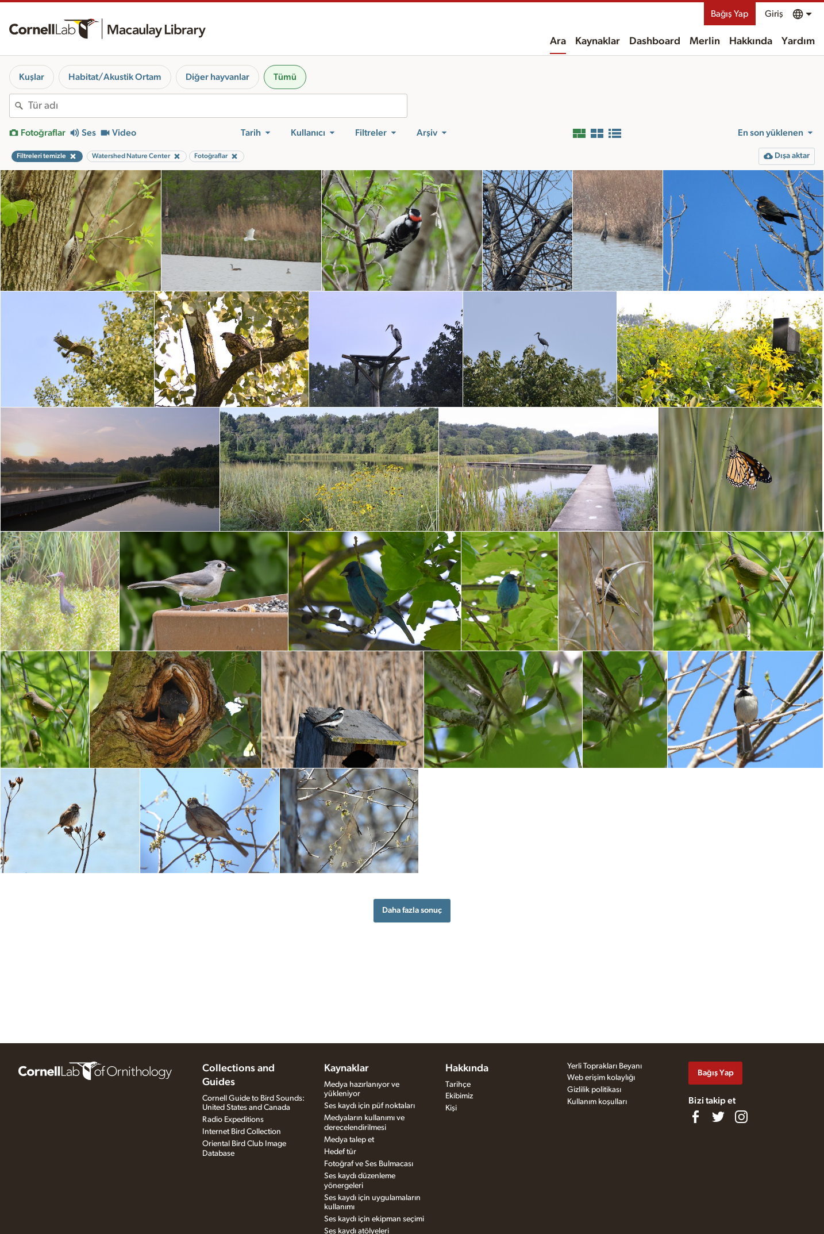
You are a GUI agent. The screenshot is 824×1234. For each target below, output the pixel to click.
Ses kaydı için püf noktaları (369, 1106)
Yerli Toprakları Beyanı (604, 1066)
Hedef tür (340, 1152)
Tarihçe (458, 1085)
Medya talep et (349, 1140)
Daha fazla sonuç (412, 910)
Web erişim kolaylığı (601, 1078)
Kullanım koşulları (597, 1102)
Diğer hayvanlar (217, 77)
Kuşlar (31, 77)
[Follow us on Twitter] (718, 1117)
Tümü (285, 77)
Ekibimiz (459, 1096)
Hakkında (750, 41)
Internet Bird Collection (241, 1132)
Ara (558, 41)
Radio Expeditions (233, 1120)
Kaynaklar (597, 41)
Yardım (798, 41)
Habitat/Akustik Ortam (114, 77)
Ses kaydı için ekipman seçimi (374, 1219)
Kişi (451, 1108)
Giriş (774, 13)
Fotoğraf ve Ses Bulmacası (368, 1164)
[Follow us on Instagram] (741, 1117)
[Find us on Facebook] (695, 1117)
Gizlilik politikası (594, 1090)
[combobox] (217, 105)
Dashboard (654, 41)
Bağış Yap (730, 13)
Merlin (705, 41)
